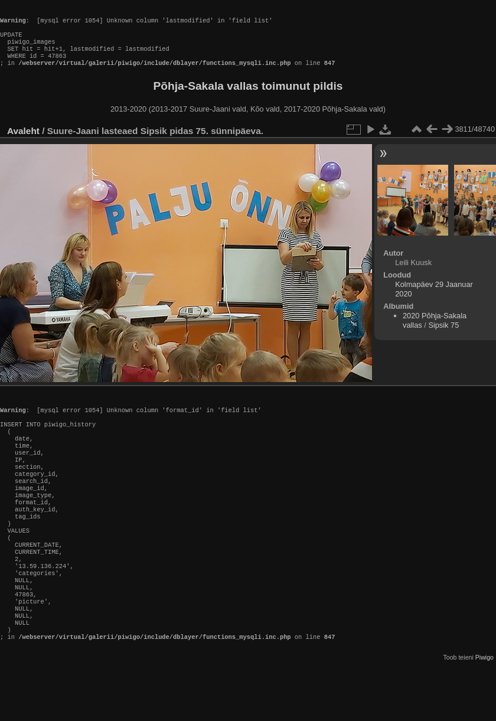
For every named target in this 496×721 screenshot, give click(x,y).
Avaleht (23, 143)
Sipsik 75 (443, 336)
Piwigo (484, 711)
